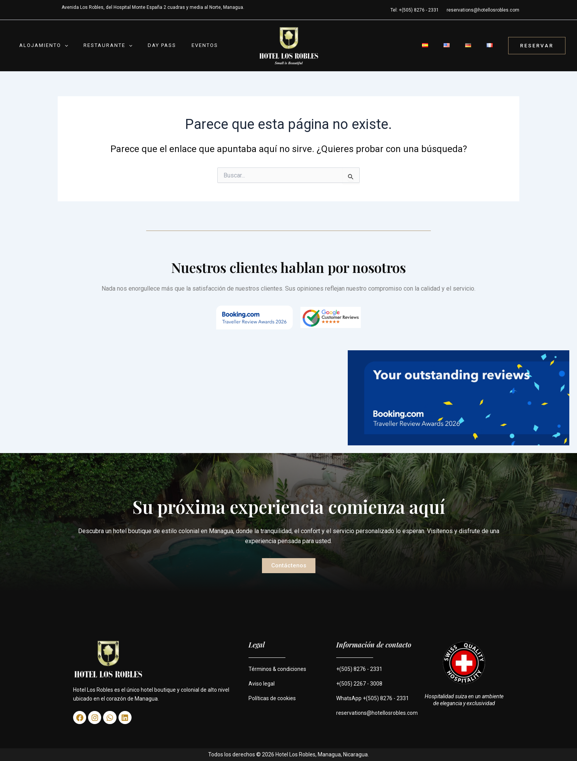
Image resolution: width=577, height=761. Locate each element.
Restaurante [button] (96, 45)
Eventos (178, 45)
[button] (60, 45)
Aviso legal (261, 684)
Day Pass (142, 45)
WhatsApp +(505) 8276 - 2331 (372, 698)
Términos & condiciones (277, 669)
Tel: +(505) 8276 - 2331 (414, 10)
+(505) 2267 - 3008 (359, 684)
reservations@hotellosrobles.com (483, 10)
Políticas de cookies (272, 698)
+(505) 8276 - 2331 (359, 669)
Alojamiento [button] (39, 45)
